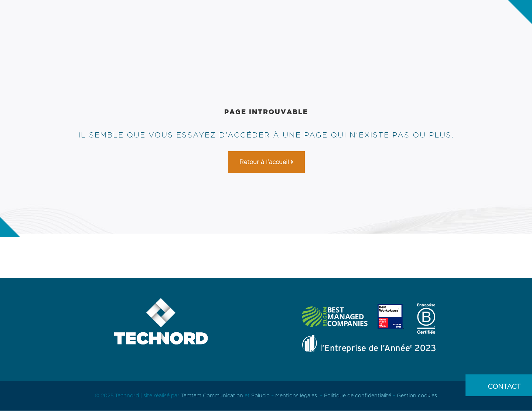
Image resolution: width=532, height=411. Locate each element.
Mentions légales (296, 395)
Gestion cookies (417, 395)
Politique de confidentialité (357, 395)
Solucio (260, 395)
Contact (504, 386)
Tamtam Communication (213, 395)
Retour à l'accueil (264, 162)
